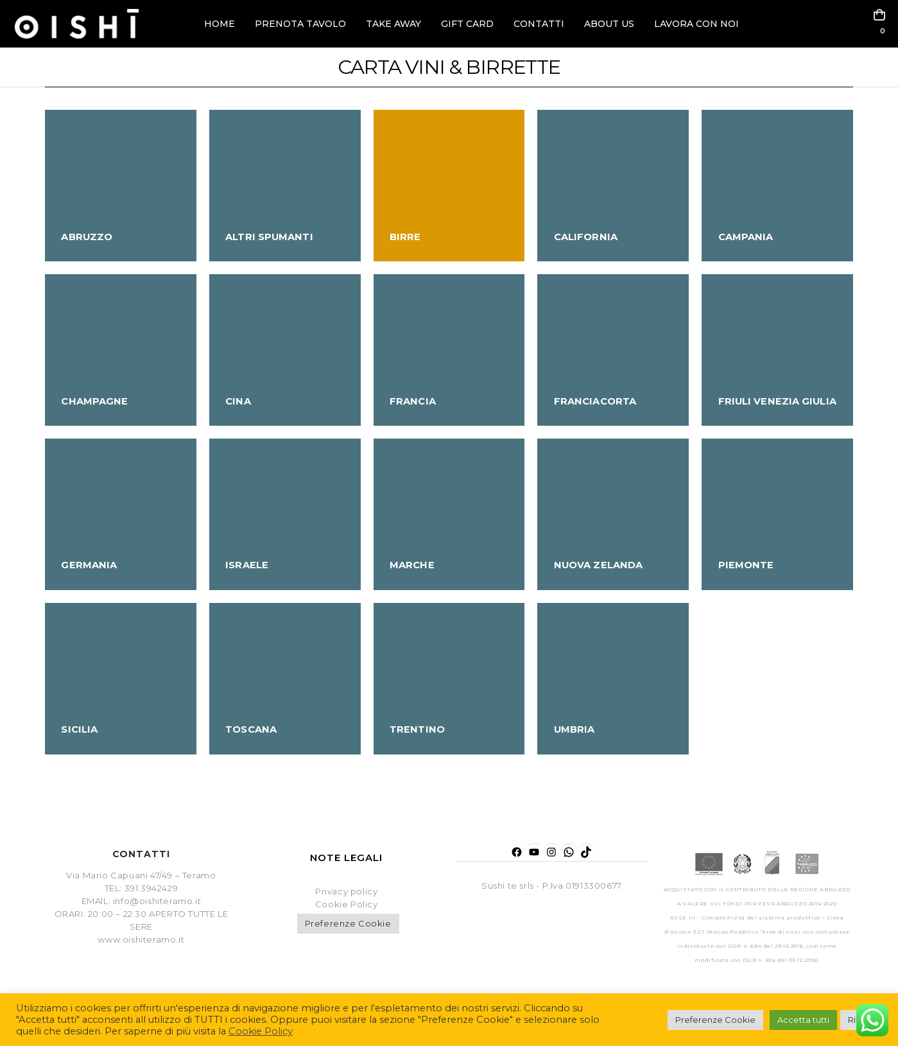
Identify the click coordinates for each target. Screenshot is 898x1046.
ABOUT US (609, 24)
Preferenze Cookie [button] (348, 923)
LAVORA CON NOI (696, 24)
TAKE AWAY (393, 24)
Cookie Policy (261, 1031)
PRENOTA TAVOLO (300, 24)
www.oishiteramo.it (141, 939)
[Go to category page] (120, 185)
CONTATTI (539, 24)
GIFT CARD (467, 24)
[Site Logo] (76, 23)
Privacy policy (346, 891)
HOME (219, 24)
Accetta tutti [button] (803, 1020)
